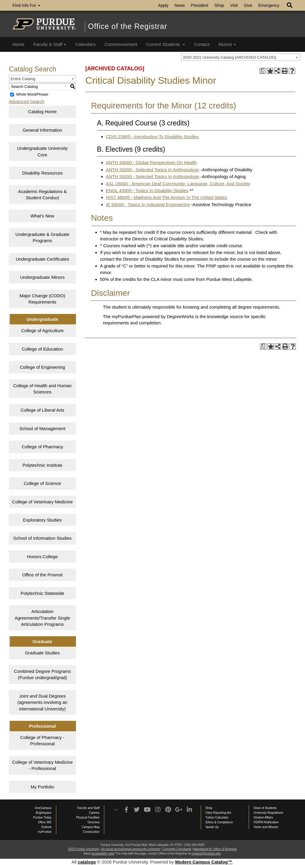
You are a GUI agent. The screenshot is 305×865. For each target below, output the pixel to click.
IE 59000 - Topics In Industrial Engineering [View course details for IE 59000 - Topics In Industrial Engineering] (148, 204)
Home (18, 44)
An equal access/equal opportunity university (130, 849)
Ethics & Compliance (219, 822)
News (180, 5)
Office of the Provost (42, 574)
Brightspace (44, 812)
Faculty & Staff (49, 44)
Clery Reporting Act (218, 812)
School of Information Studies (42, 538)
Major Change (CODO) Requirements (42, 298)
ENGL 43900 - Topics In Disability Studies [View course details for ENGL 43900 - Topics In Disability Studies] (147, 190)
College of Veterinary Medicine (42, 501)
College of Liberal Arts (42, 410)
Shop (219, 5)
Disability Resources (42, 172)
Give (248, 5)
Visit (234, 5)
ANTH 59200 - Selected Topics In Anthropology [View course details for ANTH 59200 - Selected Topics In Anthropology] (152, 176)
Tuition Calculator (217, 817)
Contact (201, 44)
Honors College (42, 556)
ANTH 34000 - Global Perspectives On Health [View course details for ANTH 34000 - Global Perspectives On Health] (151, 162)
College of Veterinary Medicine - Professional (42, 765)
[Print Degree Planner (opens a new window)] (262, 71)
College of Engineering (42, 367)
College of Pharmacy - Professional (42, 740)
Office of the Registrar (127, 26)
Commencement (121, 44)
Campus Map (90, 827)
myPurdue (45, 831)
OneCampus (43, 808)
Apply (163, 5)
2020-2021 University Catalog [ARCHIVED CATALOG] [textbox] (229, 57)
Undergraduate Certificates (42, 259)
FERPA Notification (265, 822)
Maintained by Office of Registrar (215, 849)
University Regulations (268, 812)
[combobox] (240, 57)
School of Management (42, 428)
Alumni (227, 44)
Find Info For (26, 5)
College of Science (42, 483)
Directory (93, 822)
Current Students (165, 44)
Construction (91, 831)
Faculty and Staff (88, 808)
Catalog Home (42, 111)
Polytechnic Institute (42, 465)
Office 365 (44, 822)
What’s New (42, 215)
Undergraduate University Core (42, 151)
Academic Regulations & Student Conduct (42, 194)
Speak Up (212, 827)
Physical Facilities (87, 817)
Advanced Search (26, 101)
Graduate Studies (42, 652)
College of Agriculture (42, 330)
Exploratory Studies (42, 519)
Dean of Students (264, 808)
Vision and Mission (265, 827)
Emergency (268, 5)
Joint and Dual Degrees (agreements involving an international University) (42, 702)
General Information (42, 130)
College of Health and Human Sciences (42, 388)
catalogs (87, 861)
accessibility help (102, 853)
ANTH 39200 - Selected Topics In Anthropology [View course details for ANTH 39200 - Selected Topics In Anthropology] (152, 169)
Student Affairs (263, 817)
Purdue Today (42, 817)
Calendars (85, 44)
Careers (94, 812)
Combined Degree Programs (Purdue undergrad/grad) (42, 674)
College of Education (42, 348)
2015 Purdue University (83, 849)
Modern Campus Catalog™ (203, 861)
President (199, 5)
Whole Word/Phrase (32, 94)
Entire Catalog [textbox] (23, 79)
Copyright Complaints (177, 849)
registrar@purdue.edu (206, 853)
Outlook (46, 827)
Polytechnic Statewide (42, 593)
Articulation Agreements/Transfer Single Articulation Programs (42, 618)
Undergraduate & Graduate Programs (42, 237)
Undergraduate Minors (42, 277)
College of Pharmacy (42, 446)
